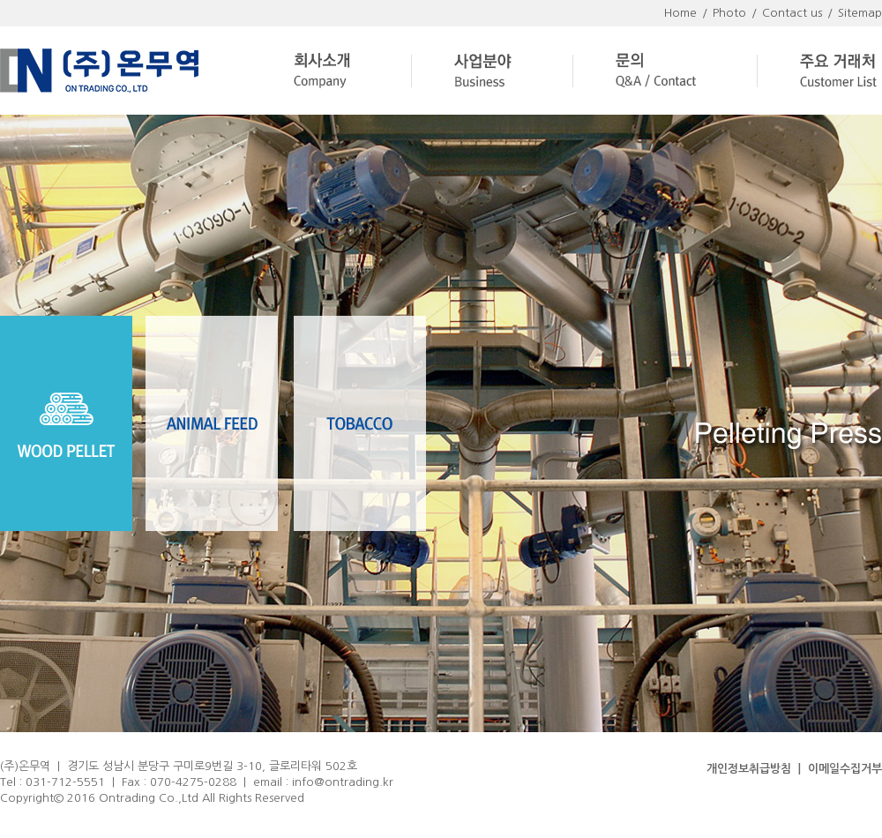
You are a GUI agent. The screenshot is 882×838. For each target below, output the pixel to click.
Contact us (792, 13)
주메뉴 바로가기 (0, 0)
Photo (729, 13)
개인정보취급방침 (748, 768)
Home (680, 13)
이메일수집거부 (845, 768)
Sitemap (860, 13)
